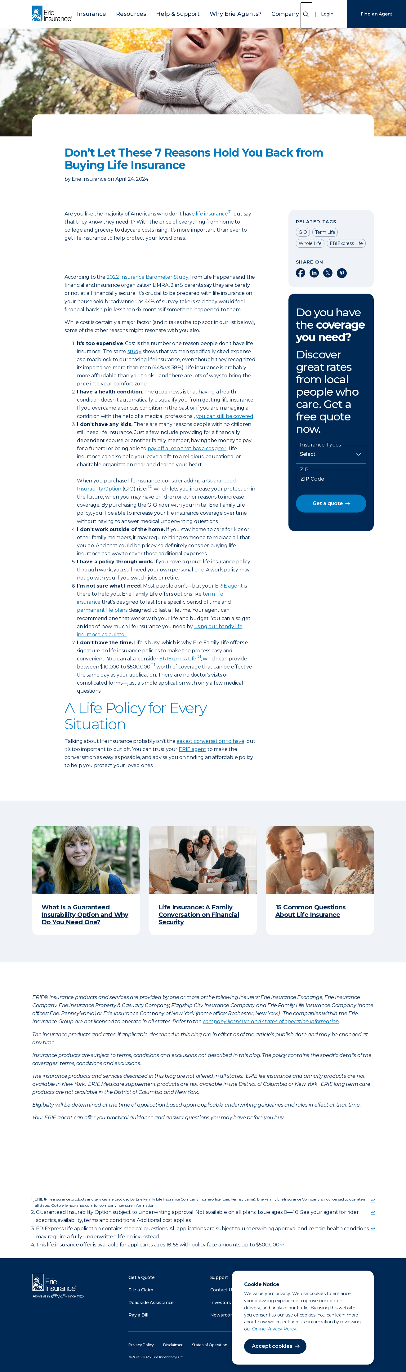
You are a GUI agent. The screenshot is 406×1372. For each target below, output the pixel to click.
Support (219, 1277)
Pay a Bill (138, 1315)
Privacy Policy (141, 1345)
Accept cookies (272, 1346)
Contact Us (222, 1290)
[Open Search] (306, 15)
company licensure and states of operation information (271, 1021)
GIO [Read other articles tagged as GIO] (303, 232)
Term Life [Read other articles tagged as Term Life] (325, 232)
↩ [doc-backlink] (373, 1200)
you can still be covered (224, 416)
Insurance (108, 13)
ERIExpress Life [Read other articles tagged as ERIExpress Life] (346, 243)
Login (327, 14)
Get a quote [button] (328, 503)
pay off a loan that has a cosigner (187, 448)
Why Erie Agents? (227, 13)
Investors (220, 1302)
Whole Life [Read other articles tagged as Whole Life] (310, 243)
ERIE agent (229, 586)
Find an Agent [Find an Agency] (376, 14)
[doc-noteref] (150, 489)
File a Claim (140, 1290)
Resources (141, 13)
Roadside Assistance (151, 1302)
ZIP (304, 469)
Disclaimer (173, 1345)
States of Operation (209, 1345)
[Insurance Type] (331, 454)
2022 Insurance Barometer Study (147, 277)
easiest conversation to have (210, 741)
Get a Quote (141, 1277)
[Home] (53, 14)
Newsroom (222, 1315)
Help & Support (180, 13)
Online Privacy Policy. (274, 1329)
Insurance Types (320, 444)
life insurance (213, 214)
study (134, 351)
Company (268, 13)
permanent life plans (102, 610)
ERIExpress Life (180, 659)
